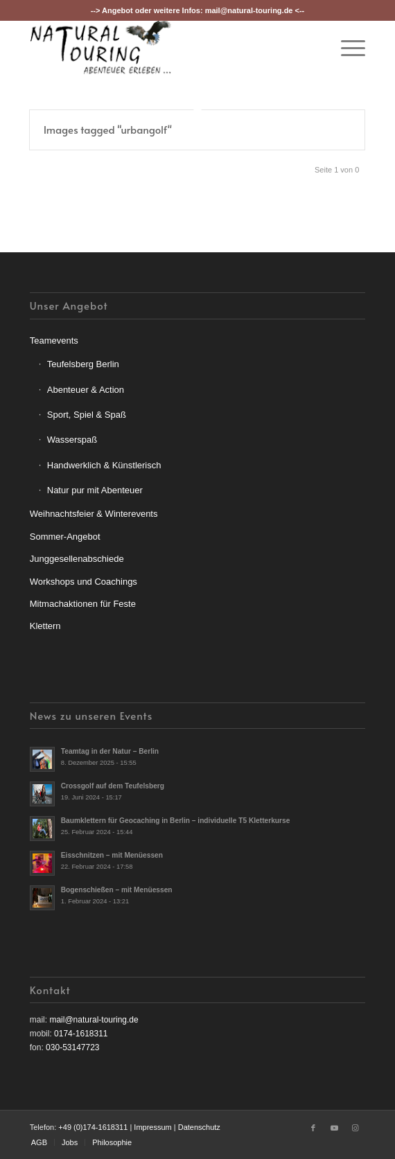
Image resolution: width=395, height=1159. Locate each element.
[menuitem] (346, 48)
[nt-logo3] (164, 48)
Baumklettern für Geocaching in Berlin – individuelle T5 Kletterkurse (175, 820)
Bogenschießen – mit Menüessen (117, 890)
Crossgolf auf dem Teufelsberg (112, 786)
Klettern (45, 626)
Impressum (152, 1127)
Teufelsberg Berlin (83, 364)
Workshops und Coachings (83, 581)
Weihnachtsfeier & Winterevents (94, 513)
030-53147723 (72, 1047)
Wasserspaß (72, 439)
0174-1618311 (80, 1033)
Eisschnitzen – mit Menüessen (112, 855)
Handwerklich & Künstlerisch (104, 465)
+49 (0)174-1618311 (93, 1127)
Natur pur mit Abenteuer (95, 490)
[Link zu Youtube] (334, 1127)
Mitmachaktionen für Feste (83, 604)
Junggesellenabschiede (77, 559)
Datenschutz (199, 1127)
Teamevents (54, 340)
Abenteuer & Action (85, 389)
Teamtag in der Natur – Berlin (110, 751)
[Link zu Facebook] (313, 1127)
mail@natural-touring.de (249, 10)
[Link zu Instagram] (354, 1127)
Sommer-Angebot (65, 536)
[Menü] (346, 48)
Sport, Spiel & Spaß (86, 414)
